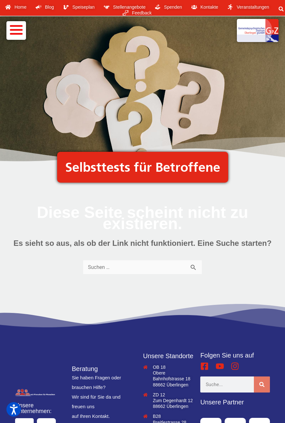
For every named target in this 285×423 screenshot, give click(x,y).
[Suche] (262, 384)
